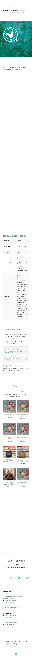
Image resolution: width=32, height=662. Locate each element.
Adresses (7, 620)
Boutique (7, 594)
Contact (7, 605)
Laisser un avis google (11, 607)
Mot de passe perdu (11, 622)
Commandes (8, 618)
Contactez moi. (17, 370)
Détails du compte (10, 615)
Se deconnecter (9, 624)
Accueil (5, 67)
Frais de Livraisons (10, 598)
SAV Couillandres (10, 603)
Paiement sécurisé (10, 600)
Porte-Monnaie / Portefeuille (17, 67)
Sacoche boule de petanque (13, 596)
